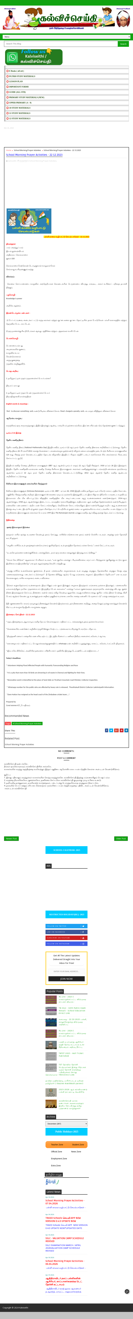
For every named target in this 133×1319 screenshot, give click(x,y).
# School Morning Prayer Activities (27, 724)
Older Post (121, 843)
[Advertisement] (66, 140)
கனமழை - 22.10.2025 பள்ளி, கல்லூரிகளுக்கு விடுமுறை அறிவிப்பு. (73, 1028)
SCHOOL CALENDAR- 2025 (66, 856)
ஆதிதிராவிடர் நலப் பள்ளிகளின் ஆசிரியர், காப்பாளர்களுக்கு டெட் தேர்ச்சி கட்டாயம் (64, 1287)
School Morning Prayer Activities (27, 152)
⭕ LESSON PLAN (14, 84)
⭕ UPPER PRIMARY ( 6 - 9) (18, 105)
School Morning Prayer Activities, (43, 162)
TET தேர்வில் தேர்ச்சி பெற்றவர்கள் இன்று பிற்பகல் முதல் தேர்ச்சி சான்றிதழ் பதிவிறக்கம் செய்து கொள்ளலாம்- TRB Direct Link (66, 1076)
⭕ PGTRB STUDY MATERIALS (20, 79)
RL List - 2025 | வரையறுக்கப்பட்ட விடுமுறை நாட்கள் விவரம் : (72, 1005)
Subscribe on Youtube (67, 944)
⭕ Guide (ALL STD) (16, 94)
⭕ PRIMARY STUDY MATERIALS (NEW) (25, 100)
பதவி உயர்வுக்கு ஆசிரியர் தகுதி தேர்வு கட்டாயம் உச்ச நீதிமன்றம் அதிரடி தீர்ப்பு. (71, 1050)
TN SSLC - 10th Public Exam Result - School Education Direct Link (72, 1016)
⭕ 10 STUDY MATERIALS (18, 110)
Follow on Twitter (67, 932)
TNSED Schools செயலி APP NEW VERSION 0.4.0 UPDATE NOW (63, 1225)
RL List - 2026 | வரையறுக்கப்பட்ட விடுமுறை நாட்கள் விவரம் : (72, 1039)
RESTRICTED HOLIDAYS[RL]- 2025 (66, 920)
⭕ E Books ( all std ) (15, 73)
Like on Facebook (67, 938)
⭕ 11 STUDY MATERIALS (18, 115)
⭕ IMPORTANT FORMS (17, 89)
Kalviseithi (23, 1314)
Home (8, 152)
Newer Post (11, 843)
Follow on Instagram (67, 950)
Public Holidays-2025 (66, 1137)
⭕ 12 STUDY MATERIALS (18, 121)
